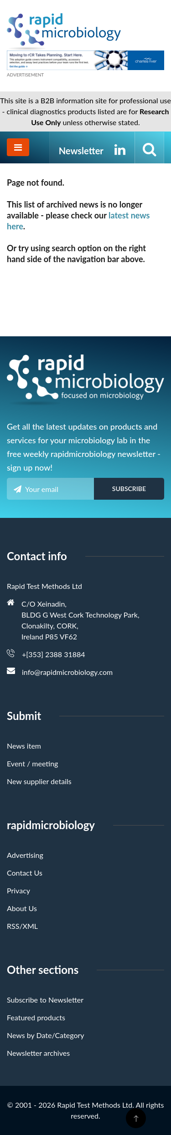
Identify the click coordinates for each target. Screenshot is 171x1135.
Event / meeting (32, 763)
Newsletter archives (38, 1053)
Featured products (36, 1017)
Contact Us (24, 872)
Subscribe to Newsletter (45, 999)
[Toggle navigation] (18, 147)
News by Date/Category (45, 1035)
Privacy (18, 890)
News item (24, 745)
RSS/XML (22, 926)
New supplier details (39, 781)
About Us (22, 908)
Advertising (25, 855)
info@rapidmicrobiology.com (67, 672)
